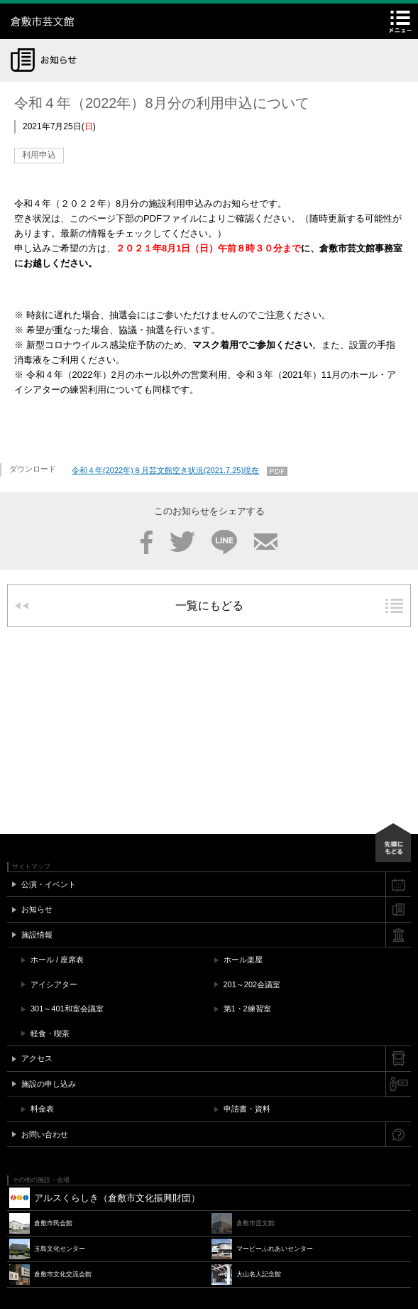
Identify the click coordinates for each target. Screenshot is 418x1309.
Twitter (182, 542)
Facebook (147, 542)
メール (265, 542)
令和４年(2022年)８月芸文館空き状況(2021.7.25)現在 (165, 470)
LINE (224, 542)
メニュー (400, 21)
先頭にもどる (393, 842)
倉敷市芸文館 (99, 21)
